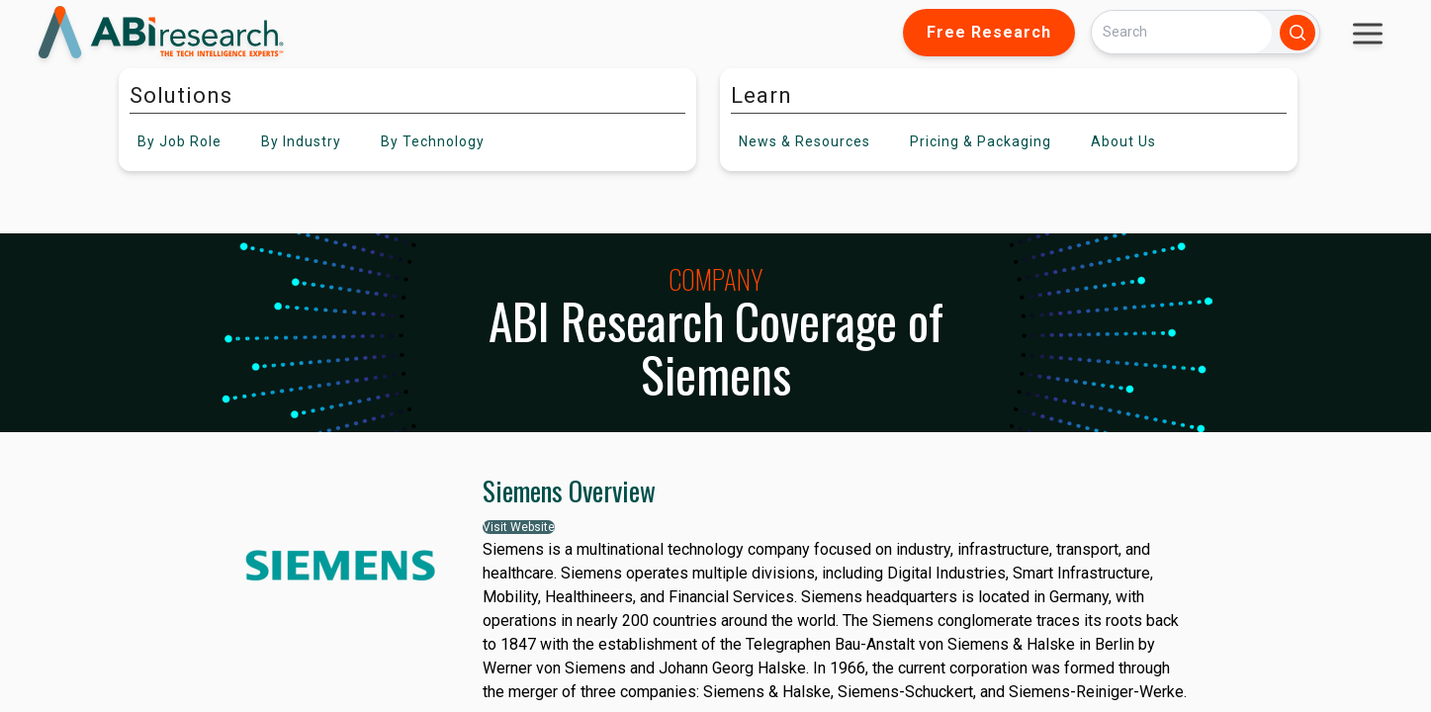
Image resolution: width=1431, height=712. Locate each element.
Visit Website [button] (519, 527)
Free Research (989, 32)
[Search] (1182, 32)
